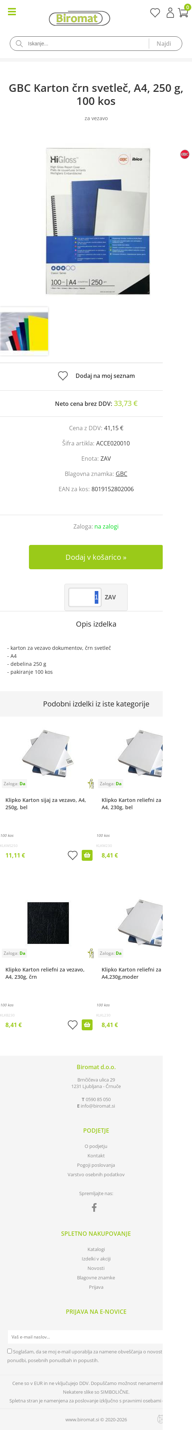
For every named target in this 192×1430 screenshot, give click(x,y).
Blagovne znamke (96, 1277)
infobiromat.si (98, 1106)
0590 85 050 (98, 1099)
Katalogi (96, 1249)
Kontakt (96, 1155)
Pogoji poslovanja (96, 1165)
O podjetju (96, 1146)
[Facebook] (96, 1209)
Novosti (96, 1268)
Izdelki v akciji (96, 1258)
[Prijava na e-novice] (178, 1337)
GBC (121, 474)
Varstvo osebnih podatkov (96, 1174)
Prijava (170, 12)
